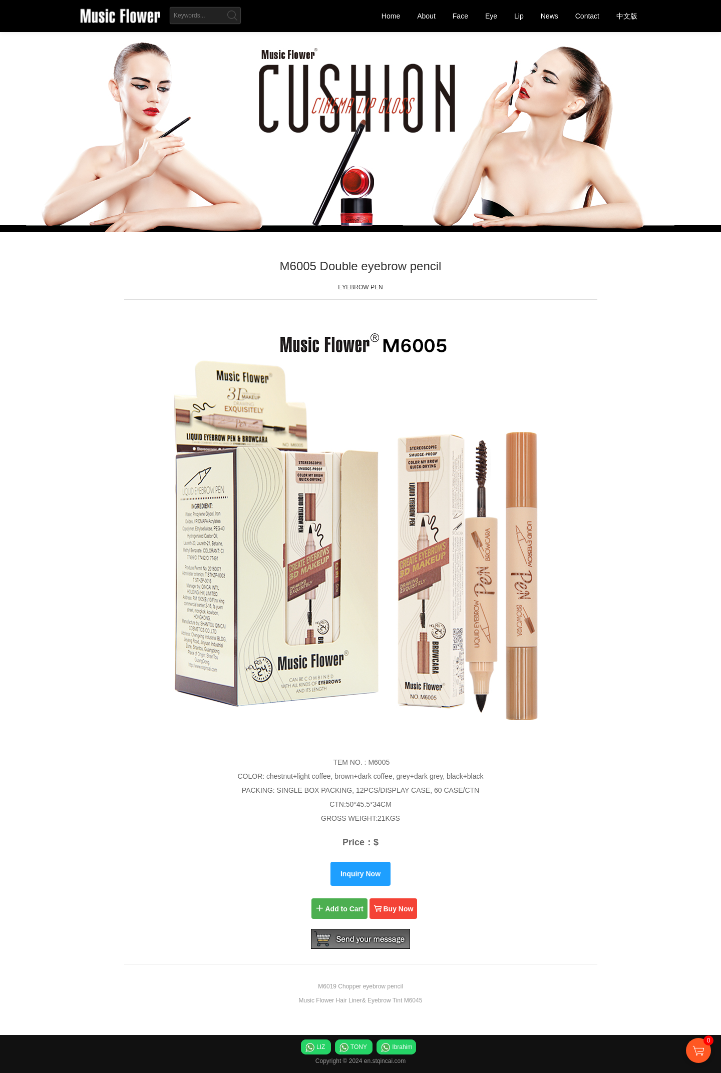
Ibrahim (402, 1046)
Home (391, 16)
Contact (587, 16)
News (549, 16)
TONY (358, 1046)
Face (460, 16)
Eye (491, 16)
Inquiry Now (360, 874)
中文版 (626, 16)
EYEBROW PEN (360, 287)
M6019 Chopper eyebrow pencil (360, 986)
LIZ (320, 1046)
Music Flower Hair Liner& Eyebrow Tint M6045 (361, 1000)
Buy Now (394, 908)
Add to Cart (339, 908)
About (426, 16)
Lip (519, 16)
